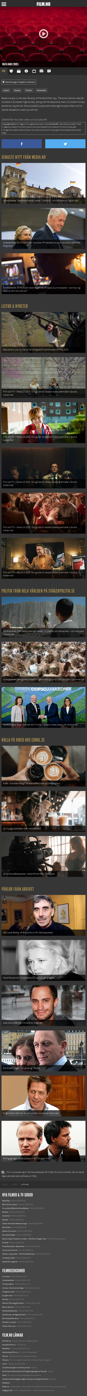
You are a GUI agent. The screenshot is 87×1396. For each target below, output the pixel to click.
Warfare (5, 1220)
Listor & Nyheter (15, 306)
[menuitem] (5, 1184)
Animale (5, 1243)
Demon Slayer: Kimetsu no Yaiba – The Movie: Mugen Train (24, 1239)
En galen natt (7, 1295)
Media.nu (6, 1387)
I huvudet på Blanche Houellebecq (15, 1208)
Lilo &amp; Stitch (8, 1258)
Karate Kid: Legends (9, 1262)
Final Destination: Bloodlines (13, 1246)
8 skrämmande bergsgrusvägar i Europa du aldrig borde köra (25, 1379)
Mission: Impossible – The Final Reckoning (18, 1254)
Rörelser (5, 1212)
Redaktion (6, 1348)
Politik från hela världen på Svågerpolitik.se (38, 591)
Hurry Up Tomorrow (10, 1250)
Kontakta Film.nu (9, 1345)
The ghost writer (8, 1292)
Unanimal (6, 1216)
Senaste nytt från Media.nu (24, 157)
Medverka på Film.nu (10, 1352)
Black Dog (6, 1201)
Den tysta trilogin (8, 1235)
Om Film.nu (6, 1341)
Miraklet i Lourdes (9, 1322)
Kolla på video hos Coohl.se (23, 740)
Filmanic (5, 1360)
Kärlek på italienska (9, 1311)
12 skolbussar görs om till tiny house (16, 1367)
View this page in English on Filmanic (19, 82)
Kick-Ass (5, 1299)
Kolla (4, 1375)
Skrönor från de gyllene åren (13, 1303)
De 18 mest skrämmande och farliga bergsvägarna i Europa (24, 1371)
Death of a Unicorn (9, 1231)
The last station (8, 1284)
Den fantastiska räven (10, 1318)
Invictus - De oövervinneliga (12, 1288)
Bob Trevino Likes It (9, 1204)
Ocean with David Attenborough (14, 1223)
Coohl (4, 1364)
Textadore (6, 1383)
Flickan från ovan (8, 1326)
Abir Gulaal (6, 1227)
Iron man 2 (6, 1276)
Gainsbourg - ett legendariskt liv (14, 1315)
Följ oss (5, 1356)
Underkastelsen (8, 1280)
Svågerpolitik (7, 1390)
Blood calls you (8, 1307)
